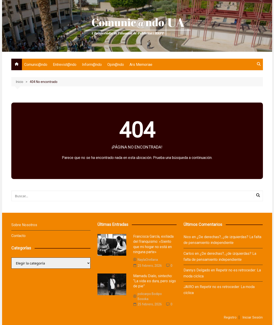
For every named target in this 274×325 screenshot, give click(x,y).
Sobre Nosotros (24, 225)
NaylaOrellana (145, 259)
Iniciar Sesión (252, 317)
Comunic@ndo (35, 64)
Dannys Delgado (197, 270)
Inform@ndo (92, 64)
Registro (230, 317)
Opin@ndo (115, 64)
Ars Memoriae (140, 64)
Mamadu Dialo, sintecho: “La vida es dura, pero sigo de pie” (154, 281)
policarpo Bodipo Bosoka (147, 296)
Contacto (18, 236)
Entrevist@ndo (64, 64)
